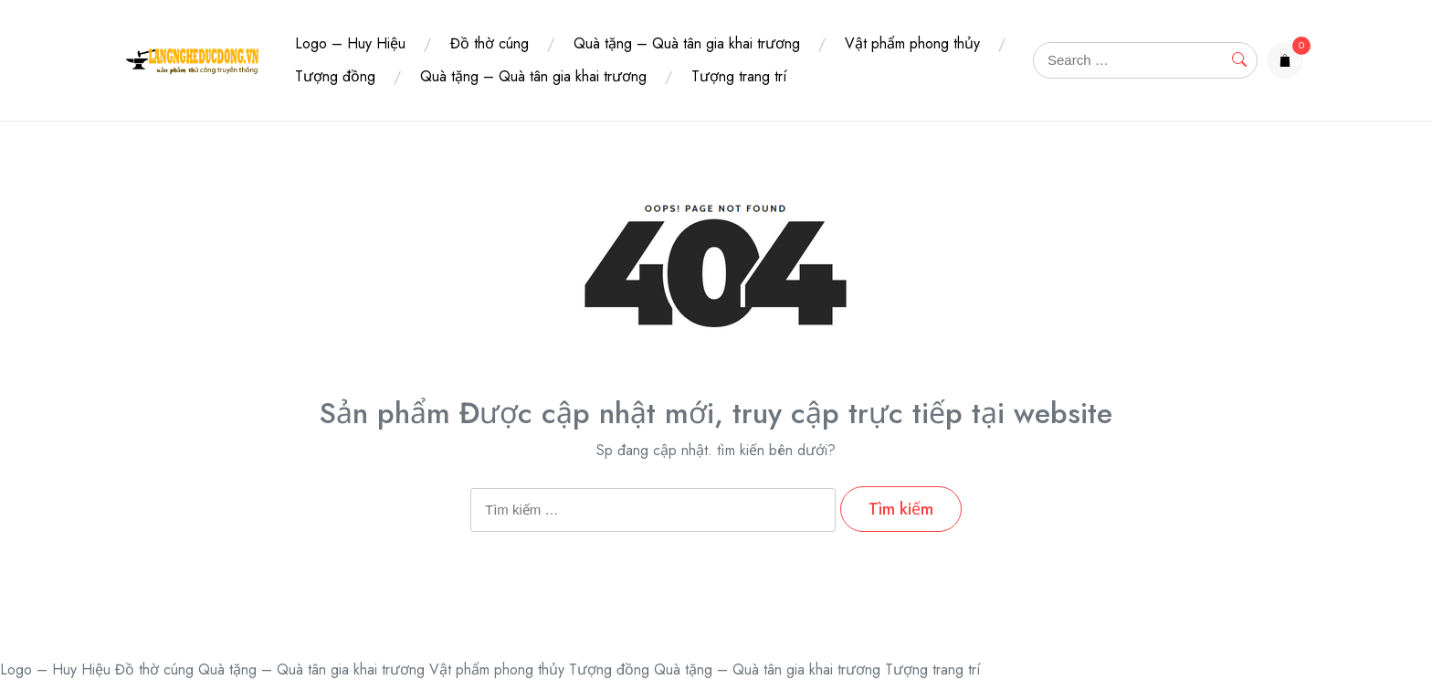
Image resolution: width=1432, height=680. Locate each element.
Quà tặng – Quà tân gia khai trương (687, 43)
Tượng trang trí (739, 76)
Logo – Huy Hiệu (350, 43)
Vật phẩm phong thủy (912, 43)
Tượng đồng (335, 76)
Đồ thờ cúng (489, 43)
